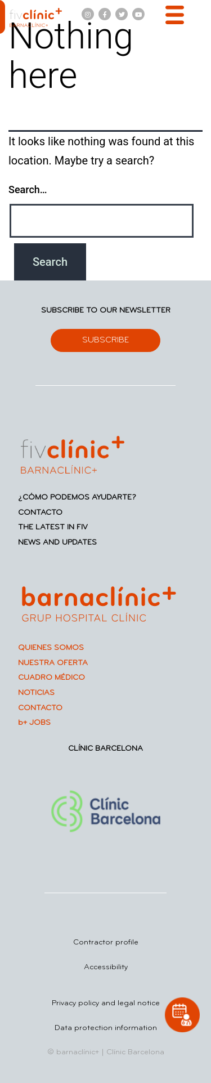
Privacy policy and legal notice (106, 1003)
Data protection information (106, 1028)
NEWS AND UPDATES (57, 542)
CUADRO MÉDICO (51, 678)
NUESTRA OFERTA (53, 663)
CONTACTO (40, 513)
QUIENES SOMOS (51, 648)
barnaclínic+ (77, 1052)
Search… (27, 189)
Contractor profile (105, 942)
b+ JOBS (34, 723)
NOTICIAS (36, 693)
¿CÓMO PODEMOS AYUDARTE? (77, 497)
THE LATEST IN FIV (53, 527)
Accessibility (106, 967)
